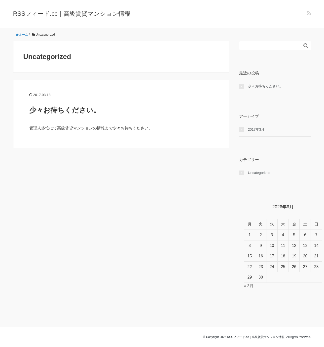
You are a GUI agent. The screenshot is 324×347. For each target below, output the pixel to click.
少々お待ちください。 (64, 110)
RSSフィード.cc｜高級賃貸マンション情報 (71, 13)
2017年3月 (256, 129)
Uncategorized (259, 173)
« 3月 (248, 286)
